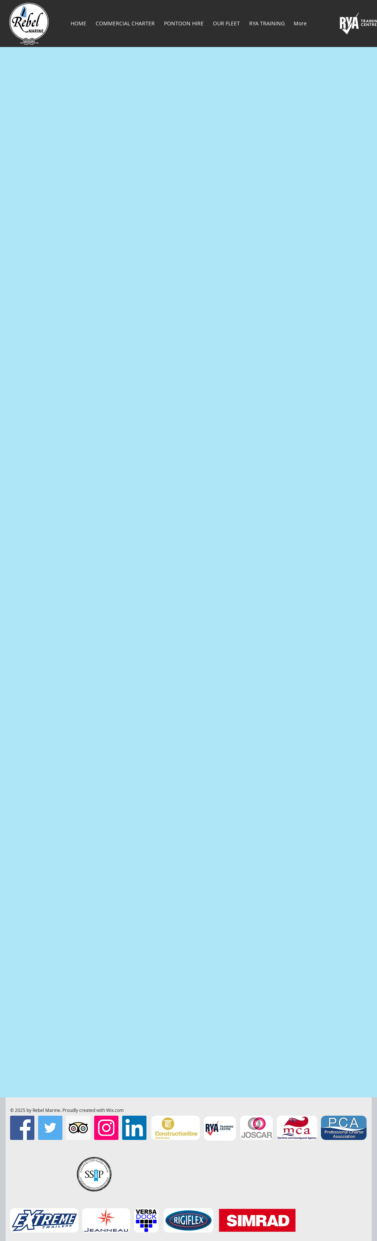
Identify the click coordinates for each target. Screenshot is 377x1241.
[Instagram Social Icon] (106, 1128)
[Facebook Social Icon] (22, 1128)
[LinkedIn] (134, 1128)
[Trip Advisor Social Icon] (78, 1128)
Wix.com (115, 1110)
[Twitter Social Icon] (50, 1128)
